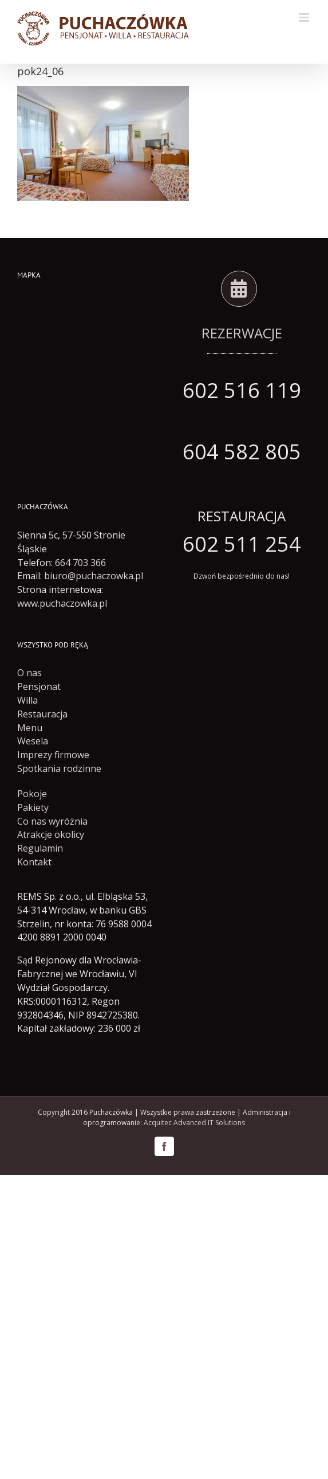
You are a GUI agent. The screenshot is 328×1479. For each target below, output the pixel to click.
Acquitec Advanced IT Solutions (194, 1122)
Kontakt (34, 862)
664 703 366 (80, 562)
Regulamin (40, 848)
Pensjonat (39, 686)
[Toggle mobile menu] (305, 17)
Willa (27, 700)
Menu (29, 727)
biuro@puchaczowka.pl (93, 575)
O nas (29, 672)
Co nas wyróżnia (52, 821)
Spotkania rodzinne (59, 768)
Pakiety (33, 807)
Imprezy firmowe (53, 754)
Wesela (32, 741)
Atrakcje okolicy (50, 834)
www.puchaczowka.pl (62, 603)
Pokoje (32, 793)
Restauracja (42, 714)
